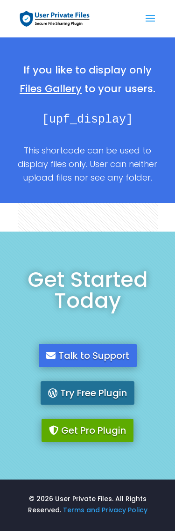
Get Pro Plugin (93, 430)
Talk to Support (93, 355)
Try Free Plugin (93, 393)
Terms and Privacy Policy (105, 510)
